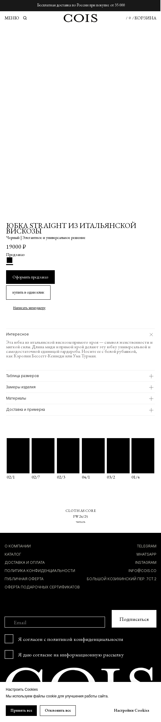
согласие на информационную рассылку (78, 653)
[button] (28, 292)
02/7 (36, 476)
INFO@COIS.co (142, 570)
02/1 (11, 476)
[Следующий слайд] (153, 107)
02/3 (61, 476)
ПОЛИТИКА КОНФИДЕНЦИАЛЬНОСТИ (40, 570)
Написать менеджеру (29, 307)
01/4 (135, 476)
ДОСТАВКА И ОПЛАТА (25, 562)
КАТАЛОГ (13, 554)
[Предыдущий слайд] (7, 107)
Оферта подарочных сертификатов (42, 586)
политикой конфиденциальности (85, 638)
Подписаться (134, 618)
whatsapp (146, 554)
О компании (18, 545)
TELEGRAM (146, 545)
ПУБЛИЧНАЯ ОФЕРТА (24, 578)
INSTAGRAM (145, 562)
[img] (142, 455)
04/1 (86, 476)
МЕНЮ (12, 18)
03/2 (111, 476)
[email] (55, 621)
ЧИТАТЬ (80, 521)
